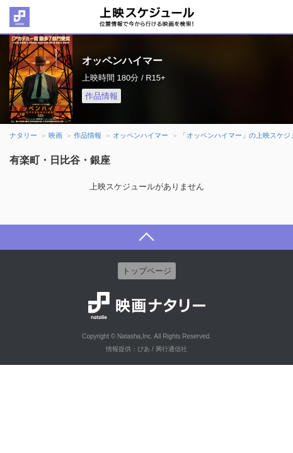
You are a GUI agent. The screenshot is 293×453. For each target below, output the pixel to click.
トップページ (146, 271)
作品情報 (101, 96)
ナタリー (23, 135)
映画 (55, 135)
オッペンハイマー (140, 135)
